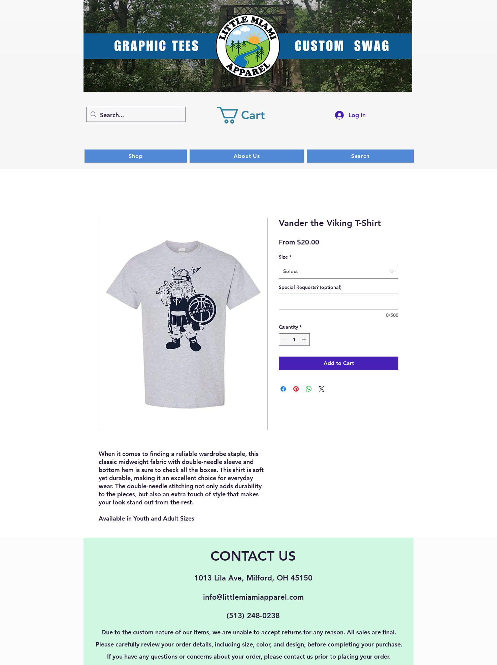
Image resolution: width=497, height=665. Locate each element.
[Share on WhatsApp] (309, 389)
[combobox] (338, 271)
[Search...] (135, 115)
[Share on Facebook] (283, 389)
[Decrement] (284, 339)
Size (285, 257)
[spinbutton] (294, 339)
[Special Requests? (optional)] (338, 301)
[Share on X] (322, 389)
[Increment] (304, 339)
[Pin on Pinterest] (296, 389)
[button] (249, 115)
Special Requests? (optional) (310, 287)
